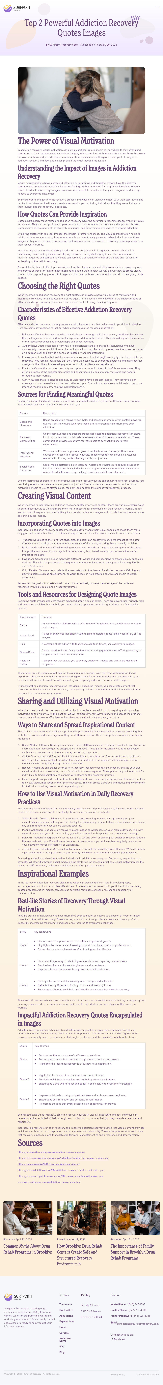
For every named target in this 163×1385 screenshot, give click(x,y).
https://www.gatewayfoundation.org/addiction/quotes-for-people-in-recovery (63, 1158)
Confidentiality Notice (147, 1374)
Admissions (66, 1316)
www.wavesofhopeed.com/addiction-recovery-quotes (49, 1182)
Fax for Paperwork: (130, 1316)
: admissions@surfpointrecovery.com (135, 1322)
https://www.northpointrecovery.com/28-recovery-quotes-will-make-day (60, 1176)
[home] (17, 8)
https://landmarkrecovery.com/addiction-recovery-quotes (51, 1152)
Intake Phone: (128, 1304)
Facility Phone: (129, 1310)
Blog (62, 1352)
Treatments (65, 1304)
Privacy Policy (118, 1374)
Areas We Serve (65, 1339)
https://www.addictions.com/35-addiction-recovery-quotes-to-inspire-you (61, 1170)
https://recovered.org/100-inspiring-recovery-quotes (48, 1164)
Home (62, 1327)
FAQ (61, 1346)
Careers (64, 1333)
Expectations (66, 1321)
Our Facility (66, 1310)
